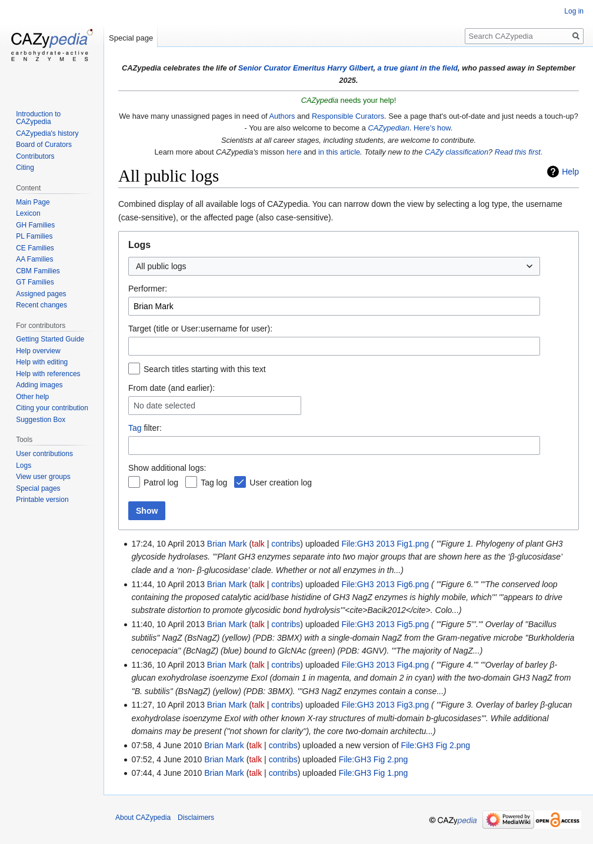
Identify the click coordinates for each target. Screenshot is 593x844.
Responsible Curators (348, 116)
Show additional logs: (167, 468)
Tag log (214, 482)
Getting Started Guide (50, 339)
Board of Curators (44, 144)
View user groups (43, 477)
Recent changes (41, 305)
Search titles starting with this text (205, 369)
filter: (145, 428)
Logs (23, 465)
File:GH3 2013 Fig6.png (385, 584)
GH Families (35, 225)
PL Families (34, 236)
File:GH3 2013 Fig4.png (385, 664)
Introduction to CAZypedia (38, 118)
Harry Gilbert (350, 67)
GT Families (35, 282)
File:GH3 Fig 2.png (436, 745)
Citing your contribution (52, 408)
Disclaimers (196, 817)
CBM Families (38, 271)
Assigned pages (41, 294)
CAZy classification (456, 152)
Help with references (48, 374)
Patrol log (161, 482)
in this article (339, 152)
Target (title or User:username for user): (200, 328)
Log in (574, 11)
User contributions (44, 454)
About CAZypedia (143, 817)
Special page (131, 38)
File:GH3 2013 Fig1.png (385, 543)
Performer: (147, 288)
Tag (135, 428)
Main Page (32, 202)
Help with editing (42, 362)
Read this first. (519, 152)
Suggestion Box (40, 420)
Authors (282, 116)
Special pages (38, 488)
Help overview (38, 351)
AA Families (34, 259)
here (294, 152)
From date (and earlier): (171, 388)
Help (570, 171)
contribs (285, 543)
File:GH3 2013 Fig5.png (385, 624)
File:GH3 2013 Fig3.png (385, 704)
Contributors (35, 156)
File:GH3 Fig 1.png (373, 773)
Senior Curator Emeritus (281, 67)
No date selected (164, 405)
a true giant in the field (418, 67)
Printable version (42, 499)
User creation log (280, 482)
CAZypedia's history (47, 133)
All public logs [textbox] (161, 266)
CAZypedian (388, 127)
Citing (25, 167)
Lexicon (28, 213)
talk (258, 543)
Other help (32, 397)
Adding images (39, 385)
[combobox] (334, 266)
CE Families (35, 248)
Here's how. (433, 127)
